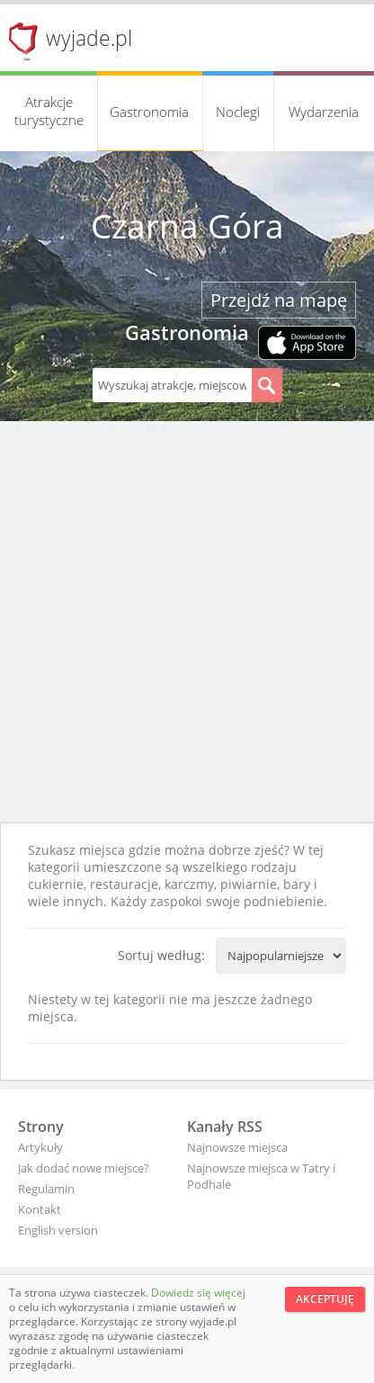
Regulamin (46, 1189)
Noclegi (238, 112)
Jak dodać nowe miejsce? (83, 1168)
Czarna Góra (187, 225)
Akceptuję (325, 1299)
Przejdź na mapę (278, 300)
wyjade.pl (89, 37)
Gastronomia (149, 112)
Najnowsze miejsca (237, 1147)
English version (58, 1230)
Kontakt (39, 1209)
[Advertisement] (187, 626)
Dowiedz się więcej (198, 1292)
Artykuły (40, 1147)
